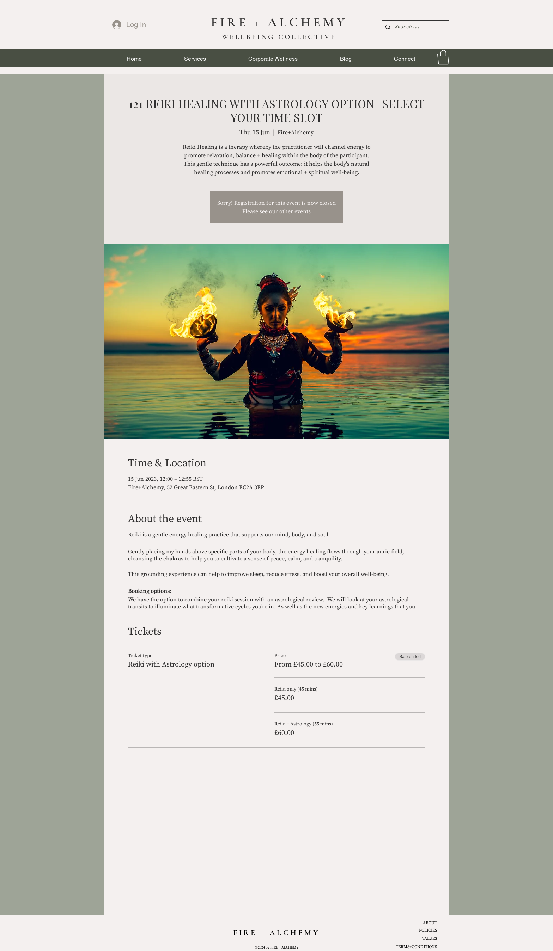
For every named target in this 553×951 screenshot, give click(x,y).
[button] (195, 58)
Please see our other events (276, 211)
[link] (443, 57)
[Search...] (414, 27)
